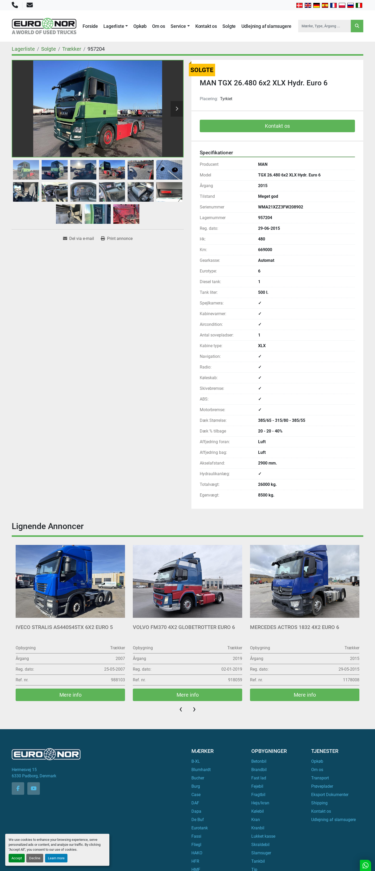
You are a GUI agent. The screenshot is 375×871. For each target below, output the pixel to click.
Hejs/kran (260, 802)
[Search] (324, 26)
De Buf (197, 819)
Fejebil (257, 786)
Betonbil (258, 761)
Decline (34, 858)
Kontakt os (206, 26)
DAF (195, 802)
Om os (158, 26)
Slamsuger (261, 852)
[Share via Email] (78, 239)
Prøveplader (322, 786)
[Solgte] (48, 49)
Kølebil (257, 811)
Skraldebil (260, 844)
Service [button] (178, 26)
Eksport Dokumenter (329, 794)
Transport (320, 777)
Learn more (56, 858)
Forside (90, 26)
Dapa (196, 811)
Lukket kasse (263, 836)
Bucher (197, 777)
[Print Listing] (116, 239)
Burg (195, 786)
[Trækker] (71, 49)
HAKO (196, 852)
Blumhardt (201, 769)
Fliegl (196, 844)
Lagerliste (113, 26)
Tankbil (258, 861)
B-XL (195, 761)
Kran (255, 819)
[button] (115, 26)
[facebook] (18, 788)
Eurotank (199, 827)
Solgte (229, 26)
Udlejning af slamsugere (266, 26)
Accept (16, 858)
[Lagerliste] (23, 49)
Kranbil (257, 827)
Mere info (70, 695)
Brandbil (259, 769)
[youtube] (33, 788)
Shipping (319, 802)
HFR (195, 861)
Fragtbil (258, 794)
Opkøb (139, 26)
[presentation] (180, 709)
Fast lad (258, 777)
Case (196, 794)
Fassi (196, 836)
